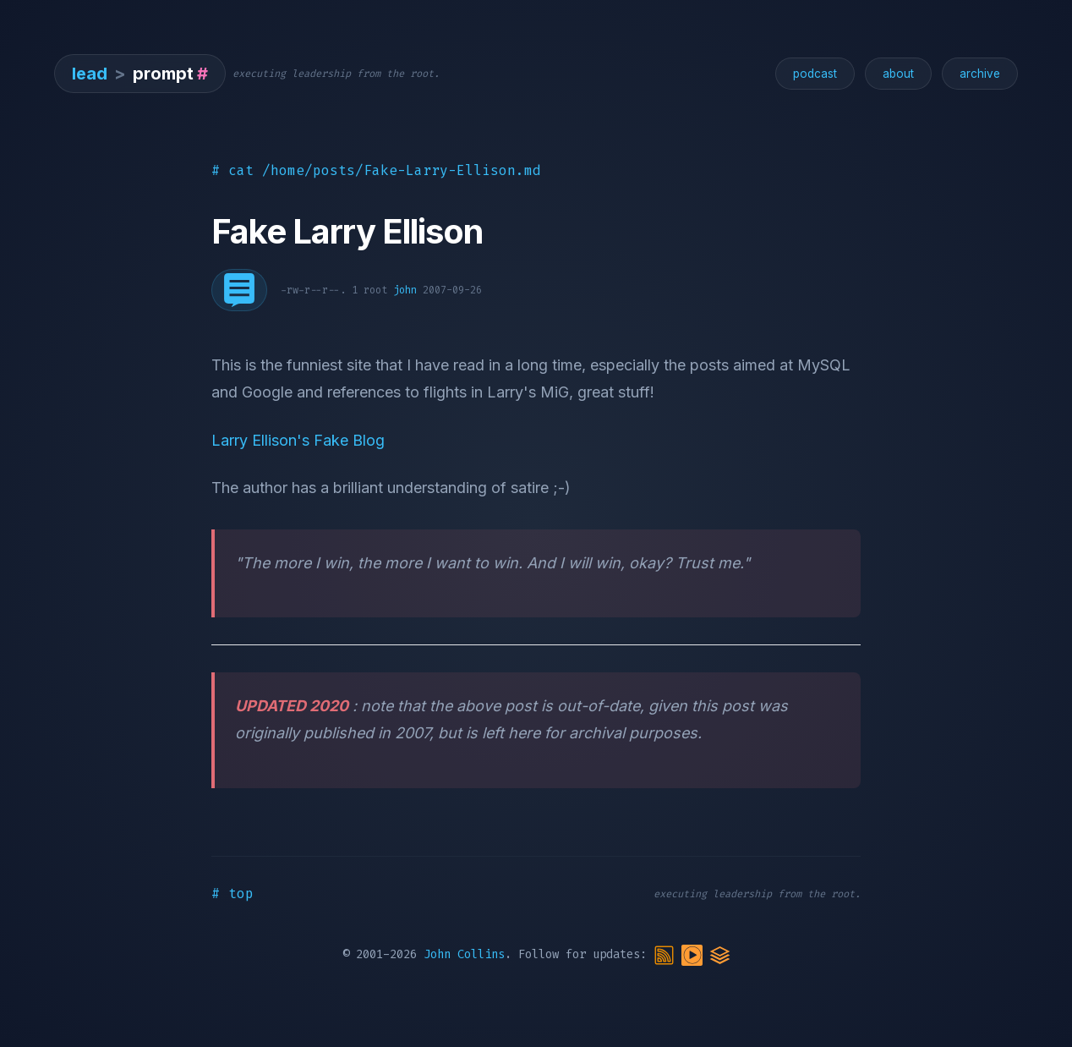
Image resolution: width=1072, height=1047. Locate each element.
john (405, 290)
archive (980, 73)
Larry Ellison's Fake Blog (298, 440)
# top (232, 893)
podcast (815, 73)
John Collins (464, 954)
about (898, 73)
